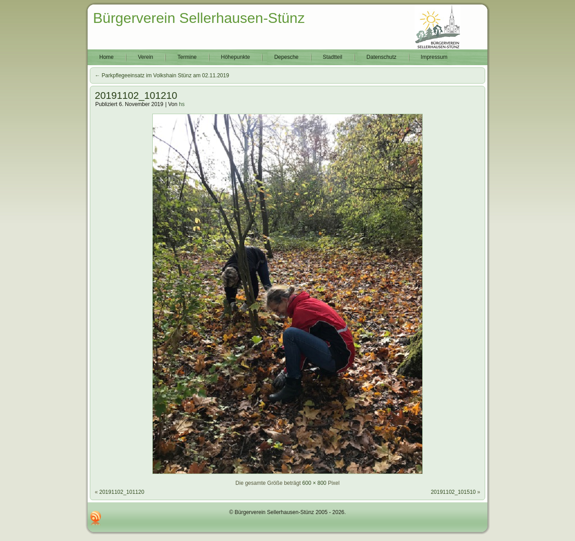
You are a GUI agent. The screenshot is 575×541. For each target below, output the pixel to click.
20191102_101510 (453, 492)
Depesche (286, 57)
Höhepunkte (235, 57)
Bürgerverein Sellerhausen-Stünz (199, 18)
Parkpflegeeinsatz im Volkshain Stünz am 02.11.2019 (162, 75)
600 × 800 (314, 483)
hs (182, 104)
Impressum (434, 57)
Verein (145, 57)
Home (106, 57)
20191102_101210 (136, 95)
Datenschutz (382, 57)
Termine (187, 57)
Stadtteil (332, 57)
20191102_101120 (121, 492)
